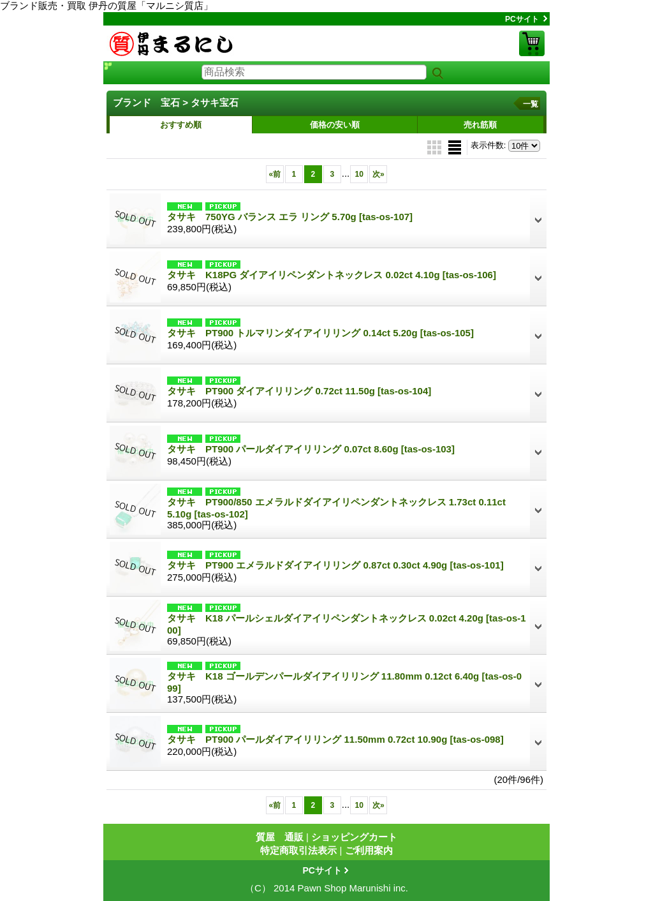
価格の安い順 (335, 125)
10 (359, 174)
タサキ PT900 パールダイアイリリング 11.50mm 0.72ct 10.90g (335, 739)
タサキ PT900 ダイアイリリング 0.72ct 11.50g (299, 390)
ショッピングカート (532, 43)
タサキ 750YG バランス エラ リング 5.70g (290, 216)
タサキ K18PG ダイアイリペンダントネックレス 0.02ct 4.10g (331, 274)
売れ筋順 (480, 125)
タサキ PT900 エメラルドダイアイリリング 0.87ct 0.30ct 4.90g (335, 565)
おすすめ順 (181, 125)
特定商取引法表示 (298, 850)
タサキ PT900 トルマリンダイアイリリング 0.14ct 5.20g (320, 332)
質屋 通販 (280, 836)
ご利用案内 (369, 850)
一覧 (530, 104)
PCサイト (522, 19)
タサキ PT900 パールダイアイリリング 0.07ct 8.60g (311, 448)
